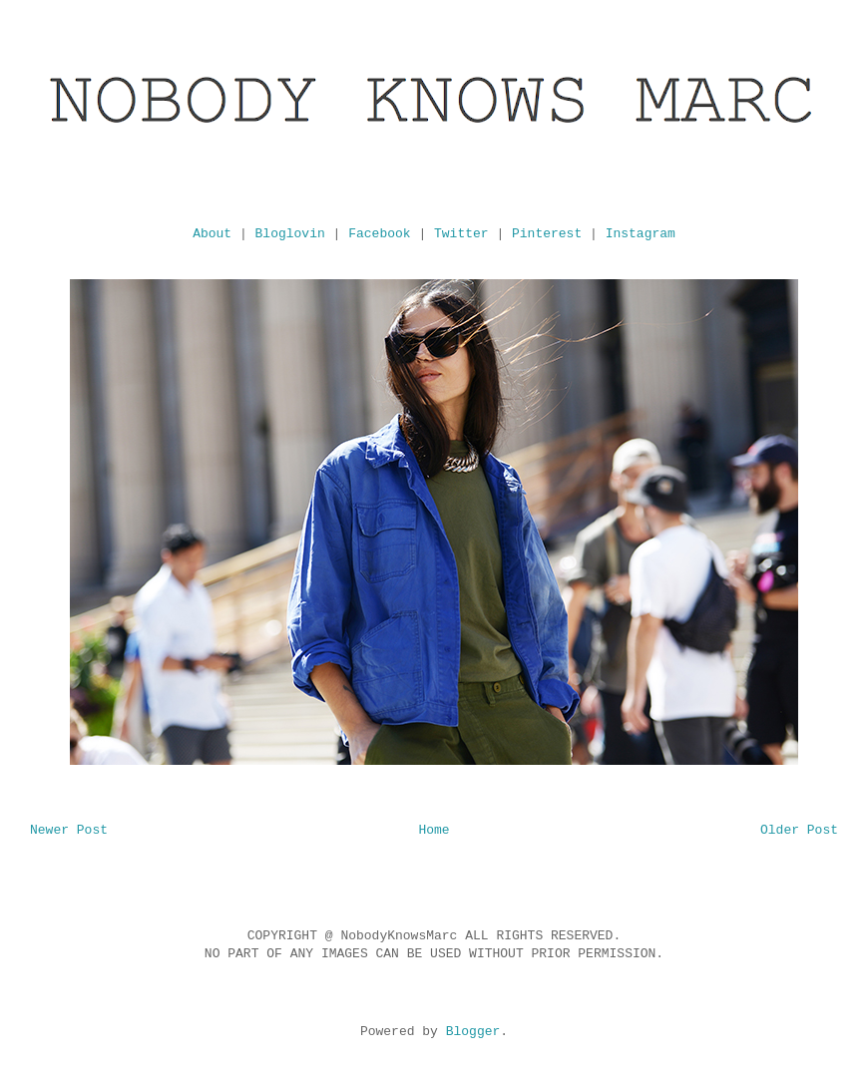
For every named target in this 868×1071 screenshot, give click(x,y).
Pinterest (547, 233)
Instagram (640, 233)
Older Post (799, 830)
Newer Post (69, 830)
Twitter (461, 233)
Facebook (379, 233)
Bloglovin (290, 233)
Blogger (473, 1031)
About (212, 233)
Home (433, 830)
